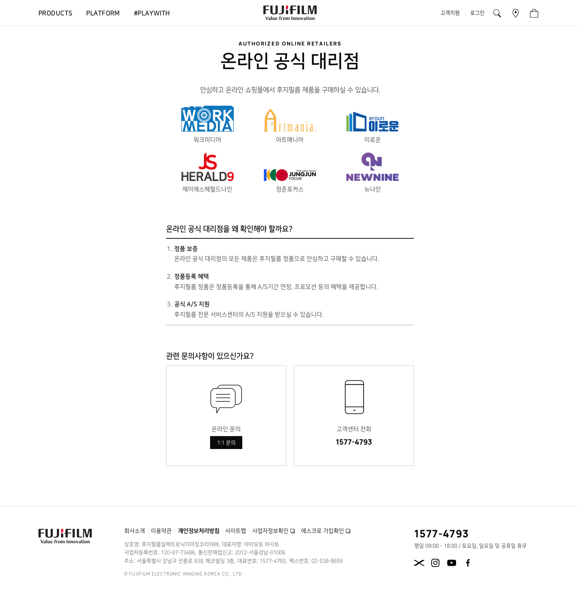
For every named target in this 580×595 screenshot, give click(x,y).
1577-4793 (354, 442)
